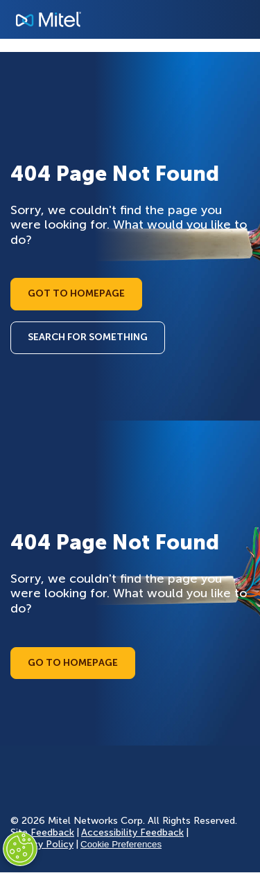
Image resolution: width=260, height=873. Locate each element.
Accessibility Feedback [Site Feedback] (132, 832)
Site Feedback (42, 832)
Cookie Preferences (121, 844)
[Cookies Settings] (20, 848)
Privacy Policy (41, 844)
